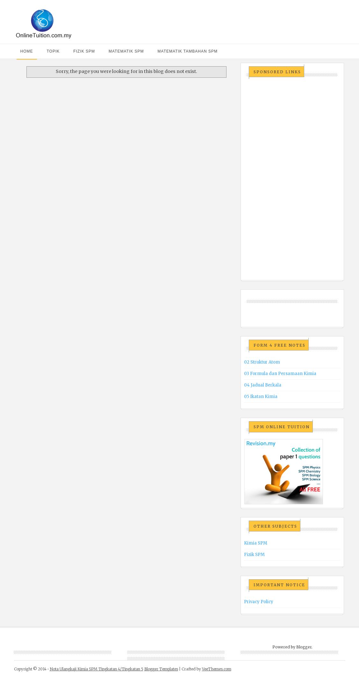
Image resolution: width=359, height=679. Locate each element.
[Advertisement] (292, 179)
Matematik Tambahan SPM (188, 51)
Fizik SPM (84, 51)
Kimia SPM (255, 543)
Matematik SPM (126, 51)
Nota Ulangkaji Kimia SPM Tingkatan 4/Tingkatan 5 (96, 669)
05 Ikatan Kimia (260, 396)
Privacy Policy (258, 601)
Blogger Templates (161, 669)
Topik (53, 51)
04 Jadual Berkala (262, 385)
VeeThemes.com (216, 669)
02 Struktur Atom (262, 362)
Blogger (304, 647)
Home (26, 51)
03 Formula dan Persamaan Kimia (280, 373)
